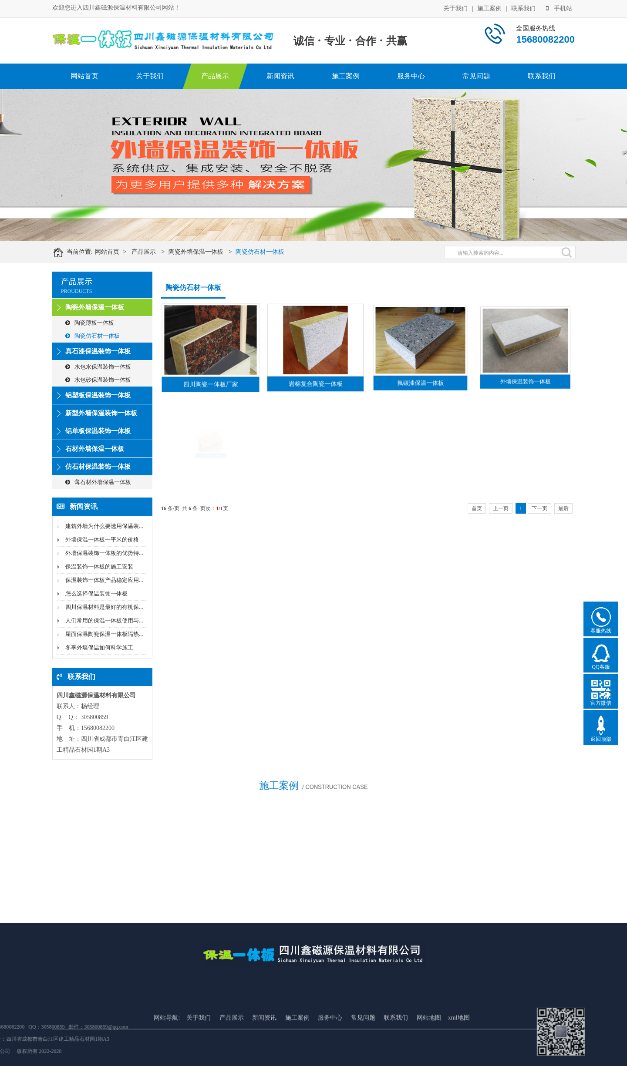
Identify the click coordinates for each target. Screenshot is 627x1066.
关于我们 (455, 7)
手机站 (559, 7)
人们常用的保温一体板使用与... (104, 620)
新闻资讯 (280, 76)
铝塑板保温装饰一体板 (98, 395)
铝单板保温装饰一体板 (98, 430)
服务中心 (411, 76)
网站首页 (84, 76)
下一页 (539, 508)
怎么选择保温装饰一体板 (96, 593)
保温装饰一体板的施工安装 (99, 566)
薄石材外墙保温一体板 (98, 482)
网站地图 (429, 1045)
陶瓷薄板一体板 (89, 322)
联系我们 (523, 7)
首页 (477, 508)
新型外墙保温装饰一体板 (101, 413)
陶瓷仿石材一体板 (267, 252)
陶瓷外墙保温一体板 (203, 252)
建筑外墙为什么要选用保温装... (104, 526)
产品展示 (215, 76)
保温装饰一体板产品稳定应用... (104, 580)
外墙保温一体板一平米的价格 (102, 539)
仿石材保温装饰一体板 (98, 466)
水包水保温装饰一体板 (98, 366)
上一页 (501, 508)
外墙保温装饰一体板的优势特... (104, 553)
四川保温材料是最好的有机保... (104, 607)
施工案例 (489, 7)
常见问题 (476, 76)
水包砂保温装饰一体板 (98, 380)
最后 (563, 508)
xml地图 (459, 1045)
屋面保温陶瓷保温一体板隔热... (104, 634)
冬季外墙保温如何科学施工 (99, 647)
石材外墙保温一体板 (94, 448)
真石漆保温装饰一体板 (98, 351)
